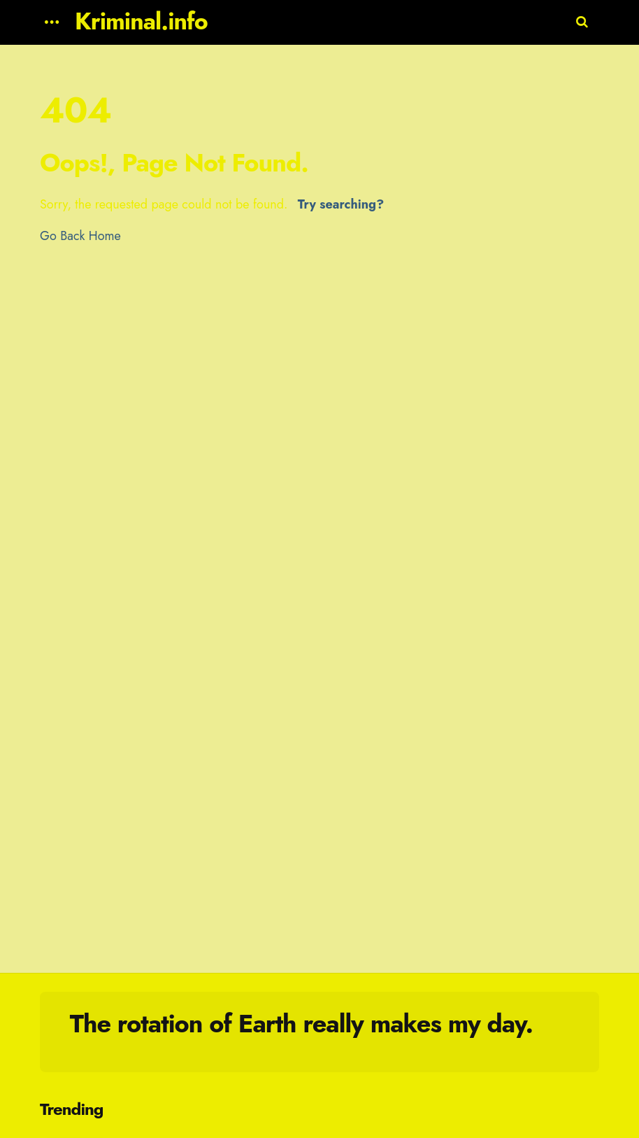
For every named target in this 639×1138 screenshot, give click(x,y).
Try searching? (341, 204)
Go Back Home (80, 236)
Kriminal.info (141, 21)
